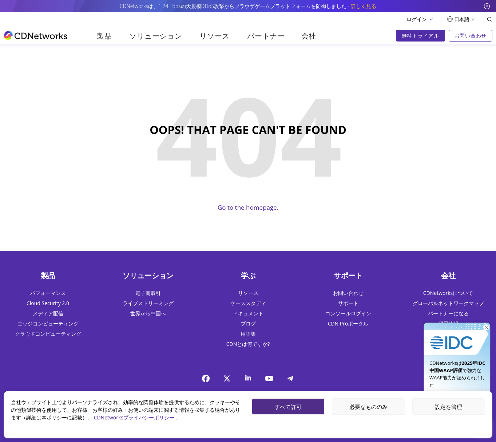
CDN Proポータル (348, 323)
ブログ (248, 323)
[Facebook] (206, 378)
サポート (348, 303)
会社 (308, 36)
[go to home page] (35, 35)
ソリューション (155, 36)
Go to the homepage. (248, 207)
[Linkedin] (248, 377)
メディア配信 (48, 313)
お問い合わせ (348, 292)
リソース (214, 36)
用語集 (248, 333)
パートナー (266, 36)
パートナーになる (448, 313)
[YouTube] (269, 378)
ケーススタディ (248, 303)
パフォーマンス (48, 292)
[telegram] (290, 378)
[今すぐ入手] (457, 336)
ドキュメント (248, 313)
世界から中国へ (148, 313)
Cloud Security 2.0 (48, 303)
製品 (104, 36)
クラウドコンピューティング (48, 333)
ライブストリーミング (148, 303)
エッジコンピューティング (48, 323)
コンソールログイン (348, 313)
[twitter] (227, 378)
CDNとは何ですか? (248, 343)
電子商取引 (148, 292)
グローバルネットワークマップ (448, 303)
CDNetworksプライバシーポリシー (135, 417)
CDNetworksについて (448, 292)
